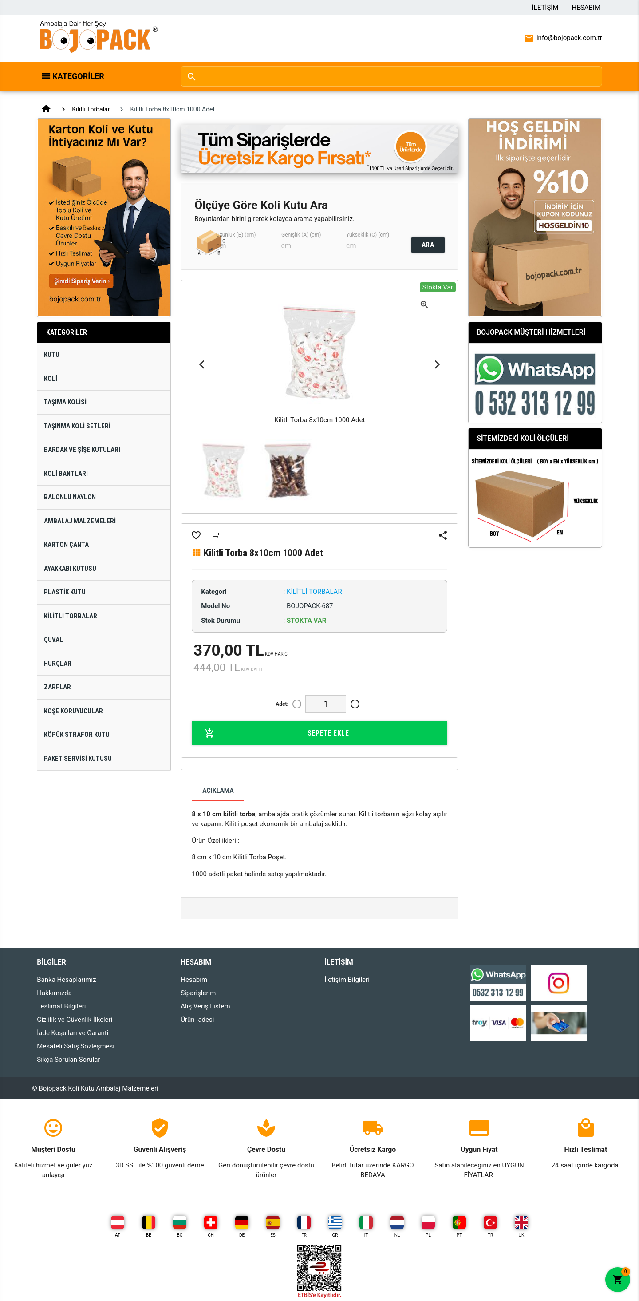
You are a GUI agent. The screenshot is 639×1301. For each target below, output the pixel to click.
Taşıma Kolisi (65, 402)
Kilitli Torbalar (91, 109)
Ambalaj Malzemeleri (80, 521)
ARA (428, 245)
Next (437, 365)
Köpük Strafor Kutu (77, 735)
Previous (202, 365)
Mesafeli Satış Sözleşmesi (75, 1046)
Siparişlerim (198, 993)
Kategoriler (78, 76)
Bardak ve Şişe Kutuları (82, 450)
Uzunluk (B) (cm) (236, 235)
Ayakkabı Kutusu (70, 569)
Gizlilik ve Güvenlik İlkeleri (74, 1020)
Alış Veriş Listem (205, 1006)
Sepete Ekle (276, 733)
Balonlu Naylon (70, 497)
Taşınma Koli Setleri (77, 426)
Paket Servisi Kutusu (78, 759)
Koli (50, 379)
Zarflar (57, 687)
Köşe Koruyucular (73, 711)
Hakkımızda (54, 993)
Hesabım (586, 8)
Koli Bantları (66, 474)
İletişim (545, 8)
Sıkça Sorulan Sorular (68, 1060)
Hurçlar (57, 664)
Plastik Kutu (65, 592)
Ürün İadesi (197, 1020)
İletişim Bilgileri (347, 980)
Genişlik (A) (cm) (301, 235)
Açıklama (217, 790)
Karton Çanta (66, 545)
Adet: (282, 704)
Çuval (53, 640)
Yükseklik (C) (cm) (367, 235)
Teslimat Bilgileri (61, 1006)
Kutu (51, 355)
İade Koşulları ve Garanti (72, 1033)
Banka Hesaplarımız (66, 980)
